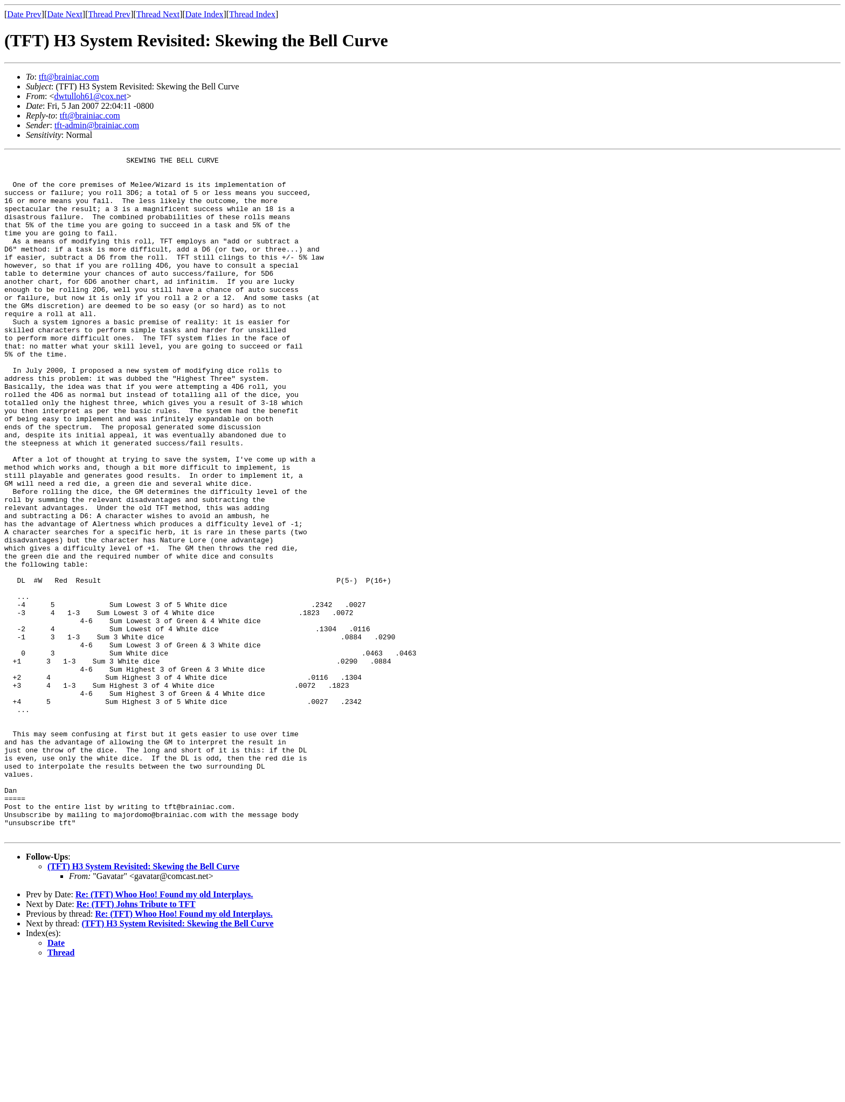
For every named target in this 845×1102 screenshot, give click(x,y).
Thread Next (157, 14)
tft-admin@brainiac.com (96, 125)
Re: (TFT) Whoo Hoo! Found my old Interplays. (164, 1030)
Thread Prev (109, 14)
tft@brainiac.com (69, 76)
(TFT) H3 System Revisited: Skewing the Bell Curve (143, 1002)
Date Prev (24, 14)
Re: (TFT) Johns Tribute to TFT (136, 1039)
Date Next (64, 14)
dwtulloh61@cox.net (90, 96)
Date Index (204, 14)
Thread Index (252, 14)
